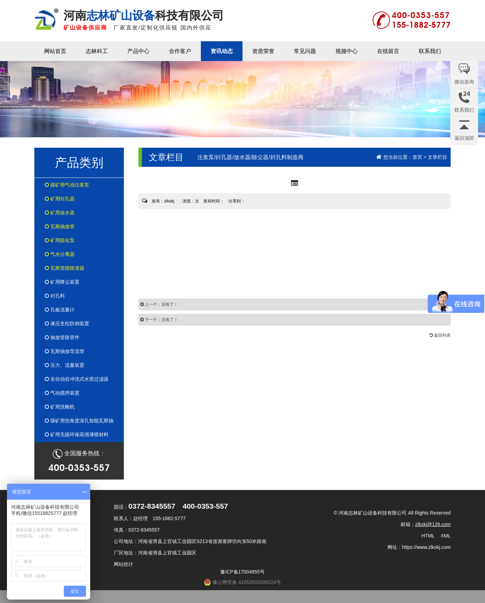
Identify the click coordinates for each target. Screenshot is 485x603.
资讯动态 (222, 51)
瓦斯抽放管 (60, 226)
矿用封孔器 (60, 198)
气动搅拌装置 (62, 393)
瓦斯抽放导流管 (64, 351)
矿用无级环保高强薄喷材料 (77, 434)
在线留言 (388, 51)
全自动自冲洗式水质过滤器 (77, 379)
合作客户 (180, 51)
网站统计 (123, 564)
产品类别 (79, 162)
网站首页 (55, 51)
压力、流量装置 (64, 365)
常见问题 (305, 51)
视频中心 (346, 51)
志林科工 (97, 51)
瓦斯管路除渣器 (64, 268)
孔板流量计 (60, 309)
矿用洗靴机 (60, 407)
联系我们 (430, 51)
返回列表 (440, 335)
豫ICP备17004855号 (242, 572)
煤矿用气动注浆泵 (67, 185)
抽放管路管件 (62, 337)
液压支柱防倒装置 (67, 323)
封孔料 (55, 296)
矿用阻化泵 (60, 240)
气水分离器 (60, 254)
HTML (428, 536)
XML (446, 536)
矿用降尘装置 (62, 282)
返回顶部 (464, 138)
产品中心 (138, 51)
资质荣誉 (263, 51)
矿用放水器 (60, 212)
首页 (417, 157)
